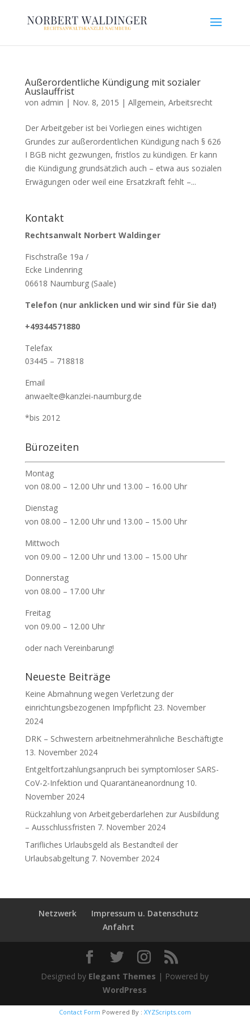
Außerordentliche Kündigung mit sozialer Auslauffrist (113, 87)
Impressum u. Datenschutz (144, 913)
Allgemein (146, 102)
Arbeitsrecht (190, 102)
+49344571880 (52, 326)
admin (52, 102)
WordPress (125, 989)
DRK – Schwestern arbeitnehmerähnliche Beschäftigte (124, 738)
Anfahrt (118, 926)
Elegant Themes (122, 976)
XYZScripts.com (167, 1012)
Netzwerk (58, 913)
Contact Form (79, 1012)
